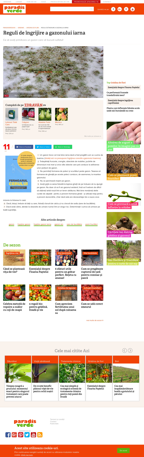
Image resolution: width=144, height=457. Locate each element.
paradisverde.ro (9, 28)
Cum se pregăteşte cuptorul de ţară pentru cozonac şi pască (92, 273)
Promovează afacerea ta (86, 2)
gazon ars (59, 224)
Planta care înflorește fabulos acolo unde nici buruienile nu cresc (123, 109)
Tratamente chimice (70, 361)
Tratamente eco (39, 288)
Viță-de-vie (31, 2)
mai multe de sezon (94, 320)
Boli (117, 361)
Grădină (7, 2)
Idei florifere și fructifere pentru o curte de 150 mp (123, 261)
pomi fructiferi (91, 224)
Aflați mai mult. (27, 455)
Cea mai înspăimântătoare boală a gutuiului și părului (124, 389)
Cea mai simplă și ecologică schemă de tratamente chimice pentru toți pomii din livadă (71, 391)
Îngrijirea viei (12, 253)
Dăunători (12, 361)
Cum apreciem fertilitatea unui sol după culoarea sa (65, 308)
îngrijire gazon (24, 224)
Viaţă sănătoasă (42, 361)
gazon (11, 224)
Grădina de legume (66, 288)
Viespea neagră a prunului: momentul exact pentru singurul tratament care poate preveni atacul (17, 391)
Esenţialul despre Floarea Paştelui (39, 270)
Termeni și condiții (57, 419)
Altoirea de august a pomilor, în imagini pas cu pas (123, 146)
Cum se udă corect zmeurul (92, 305)
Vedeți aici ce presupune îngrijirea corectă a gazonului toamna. (72, 158)
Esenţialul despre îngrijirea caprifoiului (120, 101)
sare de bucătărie (74, 224)
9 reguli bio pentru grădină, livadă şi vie (38, 307)
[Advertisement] (72, 20)
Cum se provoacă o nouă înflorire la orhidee (122, 205)
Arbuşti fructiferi (92, 288)
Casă (43, 2)
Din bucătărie (64, 253)
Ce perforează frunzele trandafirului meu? (117, 94)
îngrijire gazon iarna (42, 224)
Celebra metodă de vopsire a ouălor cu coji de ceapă (14, 307)
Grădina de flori (32, 28)
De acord (123, 450)
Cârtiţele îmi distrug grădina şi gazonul (120, 233)
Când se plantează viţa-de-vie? (14, 270)
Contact (107, 2)
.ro (35, 105)
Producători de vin (60, 2)
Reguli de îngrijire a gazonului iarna (54, 28)
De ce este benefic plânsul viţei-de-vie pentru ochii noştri (43, 388)
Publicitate (54, 424)
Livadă (19, 2)
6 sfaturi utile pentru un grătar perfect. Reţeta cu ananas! (65, 273)
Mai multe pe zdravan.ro (92, 136)
